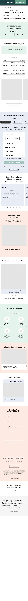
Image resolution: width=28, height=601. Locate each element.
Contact (20, 34)
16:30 (16, 138)
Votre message (8, 442)
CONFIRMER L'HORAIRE (14, 162)
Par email (10, 461)
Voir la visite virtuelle (14, 104)
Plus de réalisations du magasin (14, 298)
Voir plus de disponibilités (14, 158)
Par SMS (19, 461)
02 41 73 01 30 (14, 169)
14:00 (8, 138)
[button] (14, 134)
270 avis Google (21, 15)
